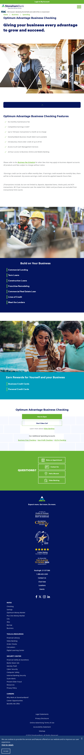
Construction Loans (17, 280)
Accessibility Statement (42, 727)
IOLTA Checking (60, 440)
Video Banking (49, 429)
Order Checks (12, 644)
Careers (10, 694)
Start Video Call (42, 423)
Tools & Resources (15, 634)
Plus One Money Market (16, 616)
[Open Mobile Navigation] (79, 6)
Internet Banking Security (16, 675)
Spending (26, 15)
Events (42, 589)
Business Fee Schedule (26, 162)
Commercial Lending (18, 269)
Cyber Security (12, 669)
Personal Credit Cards (18, 389)
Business (15, 15)
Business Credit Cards (18, 383)
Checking (10, 606)
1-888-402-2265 (42, 574)
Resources (10, 685)
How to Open (42, 416)
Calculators (11, 647)
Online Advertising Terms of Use (42, 723)
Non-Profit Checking (45, 440)
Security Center (14, 656)
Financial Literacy (13, 638)
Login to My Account (42, 1)
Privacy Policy (12, 688)
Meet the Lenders (16, 302)
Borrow (9, 625)
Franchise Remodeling (18, 286)
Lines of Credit (15, 296)
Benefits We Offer (13, 704)
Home (5, 15)
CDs (8, 619)
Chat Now (42, 582)
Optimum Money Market (16, 612)
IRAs (8, 622)
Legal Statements (42, 714)
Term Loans (13, 275)
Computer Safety (13, 672)
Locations (42, 585)
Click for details (7, 745)
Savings (9, 609)
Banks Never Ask (13, 663)
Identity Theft (12, 666)
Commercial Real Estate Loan (22, 291)
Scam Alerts (11, 678)
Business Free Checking (27, 440)
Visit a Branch (52, 473)
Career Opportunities (15, 700)
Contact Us (52, 467)
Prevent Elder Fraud (14, 682)
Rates (9, 602)
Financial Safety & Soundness (18, 660)
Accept (5, 751)
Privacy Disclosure (42, 718)
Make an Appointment (52, 460)
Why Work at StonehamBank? (18, 697)
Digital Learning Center (15, 650)
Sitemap (42, 731)
